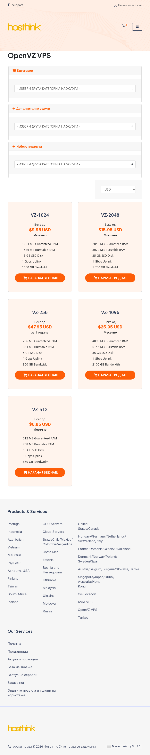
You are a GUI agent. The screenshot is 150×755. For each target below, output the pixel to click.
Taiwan (13, 586)
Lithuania (49, 580)
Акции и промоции (23, 659)
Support (15, 5)
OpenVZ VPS (87, 610)
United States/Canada (88, 526)
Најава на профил (128, 5)
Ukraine (48, 596)
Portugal (14, 524)
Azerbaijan (15, 539)
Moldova (49, 603)
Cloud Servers (53, 532)
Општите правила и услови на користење (32, 692)
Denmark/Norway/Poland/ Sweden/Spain (92, 559)
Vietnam (14, 547)
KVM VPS (85, 602)
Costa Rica (50, 552)
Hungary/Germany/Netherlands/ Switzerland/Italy (92, 538)
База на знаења (20, 667)
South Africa (17, 594)
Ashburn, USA (19, 571)
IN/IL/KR (14, 563)
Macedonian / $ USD (123, 746)
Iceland (13, 602)
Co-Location (87, 594)
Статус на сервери (22, 675)
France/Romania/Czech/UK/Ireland (92, 549)
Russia (47, 611)
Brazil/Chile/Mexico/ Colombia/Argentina (57, 542)
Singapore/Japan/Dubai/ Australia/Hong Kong (92, 581)
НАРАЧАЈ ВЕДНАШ (41, 278)
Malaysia (49, 588)
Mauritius (14, 555)
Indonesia (15, 532)
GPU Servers (52, 524)
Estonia (48, 560)
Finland (13, 578)
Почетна (14, 644)
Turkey (83, 617)
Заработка (16, 683)
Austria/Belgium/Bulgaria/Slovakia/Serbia (92, 569)
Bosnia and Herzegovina (52, 570)
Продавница (18, 651)
